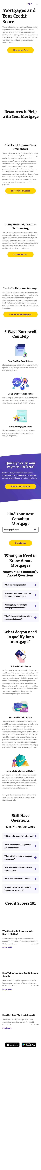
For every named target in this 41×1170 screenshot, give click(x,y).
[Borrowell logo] (8, 3)
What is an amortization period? (20, 879)
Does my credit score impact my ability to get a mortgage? (20, 594)
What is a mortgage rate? (20, 585)
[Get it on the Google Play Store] (29, 1044)
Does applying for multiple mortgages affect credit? (20, 606)
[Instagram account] (12, 1052)
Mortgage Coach (20, 529)
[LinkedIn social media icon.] (33, 1052)
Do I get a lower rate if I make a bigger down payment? (20, 888)
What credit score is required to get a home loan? (20, 846)
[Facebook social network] (7, 1052)
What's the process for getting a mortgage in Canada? (20, 617)
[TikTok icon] (18, 1052)
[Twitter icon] (23, 1052)
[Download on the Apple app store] (12, 1044)
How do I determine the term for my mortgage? (20, 868)
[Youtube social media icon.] (28, 1052)
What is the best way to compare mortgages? (20, 857)
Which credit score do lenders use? (20, 836)
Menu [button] (36, 2)
